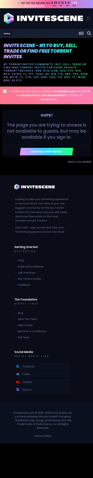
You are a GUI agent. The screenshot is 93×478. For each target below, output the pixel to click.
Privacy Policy (43, 436)
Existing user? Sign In (46, 151)
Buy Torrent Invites (29, 279)
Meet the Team (28, 319)
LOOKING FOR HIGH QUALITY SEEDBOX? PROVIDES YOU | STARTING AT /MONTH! (48, 95)
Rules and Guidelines (31, 266)
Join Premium (26, 272)
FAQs (21, 260)
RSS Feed (23, 337)
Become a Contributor (32, 331)
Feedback (24, 285)
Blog (20, 313)
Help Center (25, 325)
